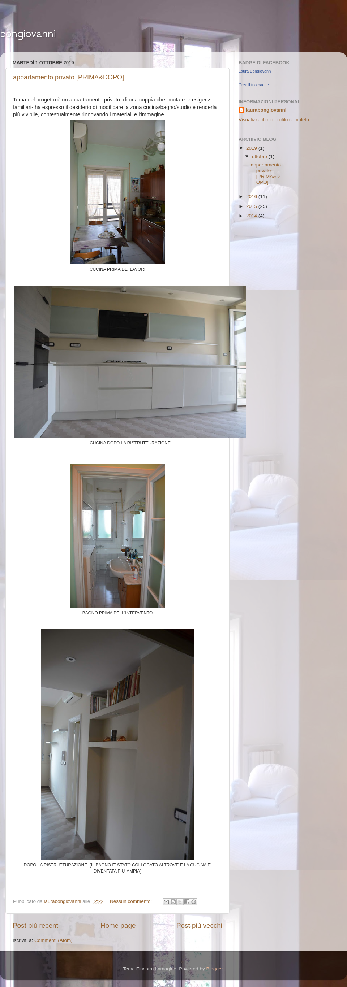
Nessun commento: (131, 901)
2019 (252, 148)
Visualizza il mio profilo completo (274, 119)
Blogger (214, 968)
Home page (118, 925)
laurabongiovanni (266, 110)
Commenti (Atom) (53, 940)
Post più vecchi (199, 925)
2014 (252, 215)
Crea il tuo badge (254, 85)
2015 (252, 206)
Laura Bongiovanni (255, 71)
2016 (252, 196)
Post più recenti (36, 925)
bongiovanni (28, 33)
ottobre (260, 156)
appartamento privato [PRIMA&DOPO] (68, 77)
